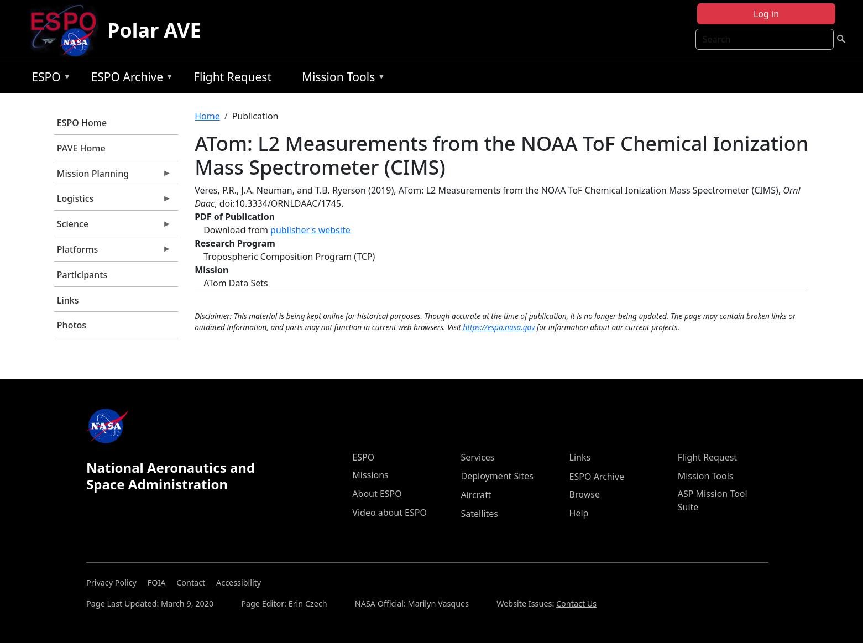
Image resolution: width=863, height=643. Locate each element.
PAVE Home (81, 148)
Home (207, 116)
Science (112, 227)
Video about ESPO (389, 512)
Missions (370, 475)
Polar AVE (154, 30)
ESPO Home (82, 123)
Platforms (112, 252)
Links (68, 300)
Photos (71, 325)
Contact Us (576, 603)
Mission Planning (112, 176)
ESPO (48, 78)
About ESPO (376, 494)
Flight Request (232, 77)
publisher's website (310, 230)
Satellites (479, 514)
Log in (766, 14)
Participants (82, 275)
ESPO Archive (130, 78)
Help (579, 513)
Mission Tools (340, 78)
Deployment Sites (497, 476)
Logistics (112, 201)
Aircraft (476, 495)
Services (477, 457)
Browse (584, 494)
